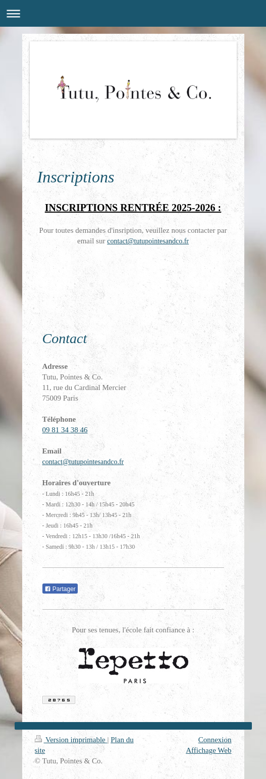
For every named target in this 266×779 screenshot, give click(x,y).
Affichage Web (208, 750)
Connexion (215, 740)
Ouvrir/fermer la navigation (133, 13)
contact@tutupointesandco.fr (148, 241)
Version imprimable (71, 740)
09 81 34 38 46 (65, 430)
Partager (60, 589)
